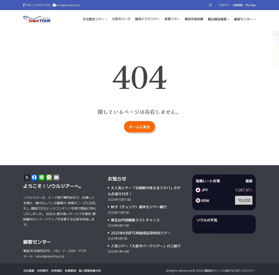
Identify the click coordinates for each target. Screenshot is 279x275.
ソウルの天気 (204, 229)
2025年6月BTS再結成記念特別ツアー (140, 232)
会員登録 (238, 5)
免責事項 (70, 270)
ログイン (225, 5)
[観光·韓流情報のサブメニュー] (228, 19)
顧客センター (243, 19)
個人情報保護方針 (90, 270)
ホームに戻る (139, 126)
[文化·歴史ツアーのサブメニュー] (106, 19)
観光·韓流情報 (217, 19)
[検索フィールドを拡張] (210, 5)
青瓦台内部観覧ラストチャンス (135, 219)
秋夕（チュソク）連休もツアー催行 (139, 206)
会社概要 (28, 270)
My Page (251, 5)
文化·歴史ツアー (93, 19)
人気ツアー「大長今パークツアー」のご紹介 (146, 245)
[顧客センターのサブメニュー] (255, 19)
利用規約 (56, 270)
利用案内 (42, 270)
